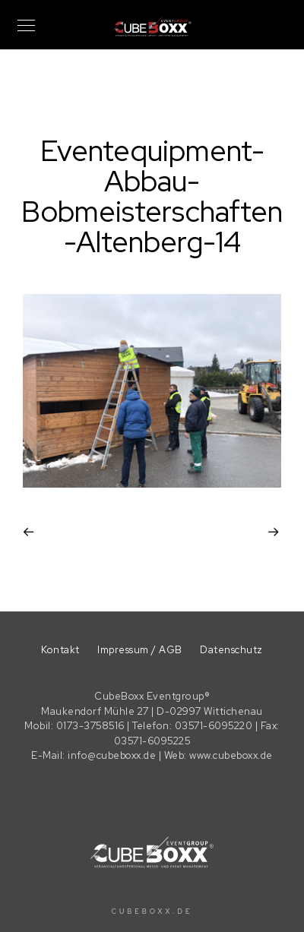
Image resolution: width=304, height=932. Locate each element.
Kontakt (60, 649)
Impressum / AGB (139, 649)
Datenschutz (231, 649)
